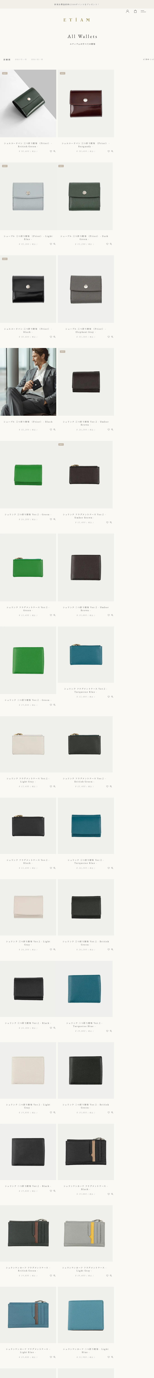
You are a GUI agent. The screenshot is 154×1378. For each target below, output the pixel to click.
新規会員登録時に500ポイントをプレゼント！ (77, 4)
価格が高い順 (41, 59)
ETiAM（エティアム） (77, 19)
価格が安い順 (22, 59)
